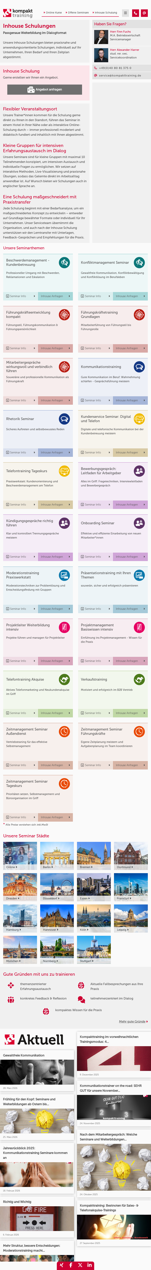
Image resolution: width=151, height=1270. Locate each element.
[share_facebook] (71, 1266)
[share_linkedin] (89, 1266)
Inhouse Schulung (105, 12)
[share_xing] (61, 1266)
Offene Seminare (77, 12)
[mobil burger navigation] (125, 13)
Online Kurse (53, 12)
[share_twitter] (80, 1266)
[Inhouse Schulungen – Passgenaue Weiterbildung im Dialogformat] (135, 13)
